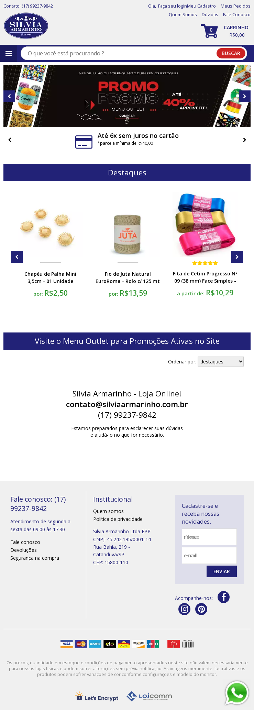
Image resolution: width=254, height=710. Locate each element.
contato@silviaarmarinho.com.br (127, 404)
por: (38, 293)
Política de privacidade (118, 519)
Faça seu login (172, 6)
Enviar (221, 571)
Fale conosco (25, 542)
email (191, 555)
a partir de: (191, 293)
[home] (25, 26)
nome (192, 537)
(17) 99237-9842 (37, 6)
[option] (127, 96)
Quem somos (108, 511)
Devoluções (23, 550)
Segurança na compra (34, 558)
